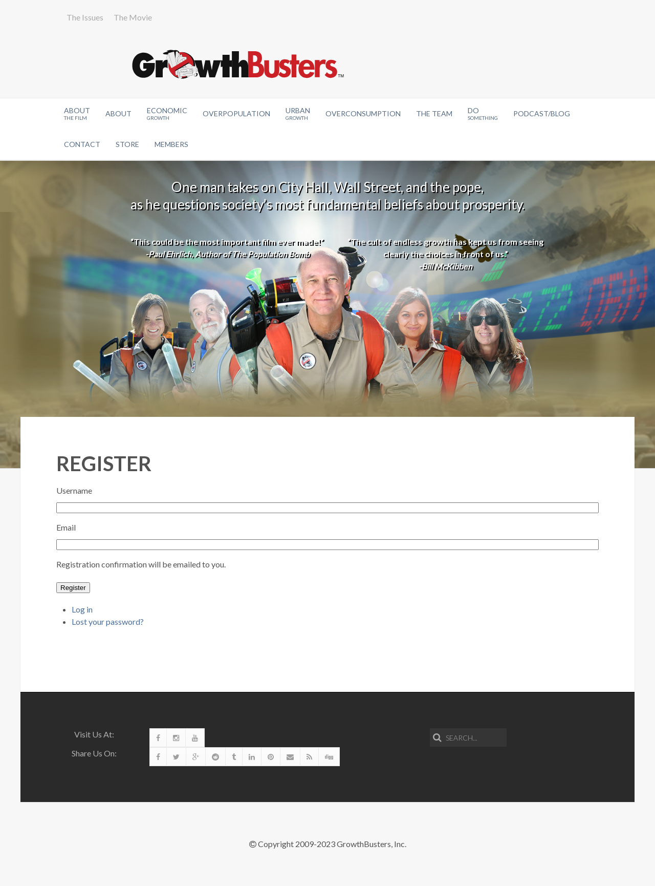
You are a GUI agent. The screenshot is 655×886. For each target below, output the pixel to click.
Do (483, 113)
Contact (82, 144)
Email (66, 527)
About (77, 113)
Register (73, 588)
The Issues (85, 17)
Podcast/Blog (541, 113)
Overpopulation (236, 113)
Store (127, 144)
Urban (298, 113)
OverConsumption (363, 113)
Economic (167, 113)
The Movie (133, 17)
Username (74, 490)
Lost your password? (108, 621)
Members (171, 144)
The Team (434, 113)
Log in (82, 609)
